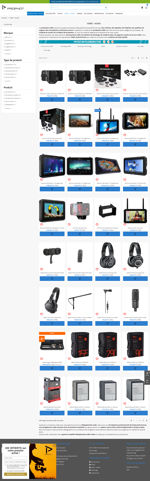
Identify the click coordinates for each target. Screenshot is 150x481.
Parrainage (93, 450)
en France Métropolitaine (75, 1)
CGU (53, 453)
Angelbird (10, 44)
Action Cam (11, 77)
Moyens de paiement (59, 450)
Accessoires (11, 74)
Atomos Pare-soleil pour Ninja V (107, 228)
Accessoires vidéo (47, 46)
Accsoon (10, 40)
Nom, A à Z (44, 58)
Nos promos (94, 462)
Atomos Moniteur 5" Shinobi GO (135, 183)
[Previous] (138, 58)
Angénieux (11, 47)
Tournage (47, 50)
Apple (9, 50)
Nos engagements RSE (60, 459)
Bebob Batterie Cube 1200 (52, 407)
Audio (103, 46)
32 (133, 58)
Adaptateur (11, 105)
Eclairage (93, 470)
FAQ (128, 470)
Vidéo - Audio (94, 467)
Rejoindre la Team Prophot (136, 456)
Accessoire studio (13, 95)
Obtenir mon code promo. (15, 474)
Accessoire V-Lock (13, 68)
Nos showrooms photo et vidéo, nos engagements (136, 449)
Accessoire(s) (12, 71)
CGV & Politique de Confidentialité (64, 456)
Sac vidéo (141, 46)
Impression (94, 473)
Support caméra (122, 46)
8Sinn (9, 37)
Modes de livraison (58, 448)
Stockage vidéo (66, 46)
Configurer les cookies (135, 458)
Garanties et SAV (58, 464)
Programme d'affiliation (98, 453)
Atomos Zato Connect (135, 228)
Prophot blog (131, 453)
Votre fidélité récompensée (99, 448)
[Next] (146, 58)
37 (143, 420)
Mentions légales (58, 462)
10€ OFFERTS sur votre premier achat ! (15, 450)
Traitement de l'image (84, 46)
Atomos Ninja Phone (80, 228)
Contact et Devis (133, 467)
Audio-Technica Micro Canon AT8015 (80, 317)
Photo (92, 464)
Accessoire (11, 64)
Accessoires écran (13, 98)
